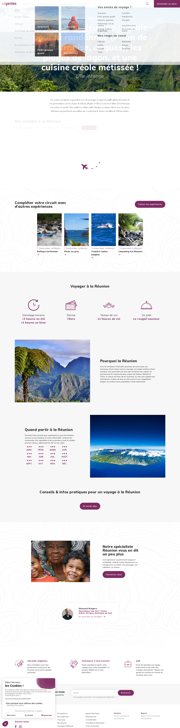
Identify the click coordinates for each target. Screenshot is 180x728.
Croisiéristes (91, 720)
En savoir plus (90, 506)
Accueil (77, 18)
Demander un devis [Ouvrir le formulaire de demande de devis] (167, 4)
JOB (138, 660)
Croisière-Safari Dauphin (99, 254)
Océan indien (88, 18)
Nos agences (84, 4)
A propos (61, 720)
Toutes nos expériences (150, 204)
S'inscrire (126, 693)
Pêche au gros (71, 253)
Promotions (67, 4)
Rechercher (89, 128)
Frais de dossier (92, 726)
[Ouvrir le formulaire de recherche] (147, 4)
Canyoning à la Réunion (130, 253)
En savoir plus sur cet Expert (92, 616)
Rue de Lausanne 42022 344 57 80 (121, 715)
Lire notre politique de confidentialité (103, 697)
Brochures (61, 723)
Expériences (91, 716)
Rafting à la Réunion (47, 253)
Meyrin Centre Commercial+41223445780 (150, 715)
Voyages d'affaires (65, 726)
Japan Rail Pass (92, 713)
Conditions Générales (95, 723)
